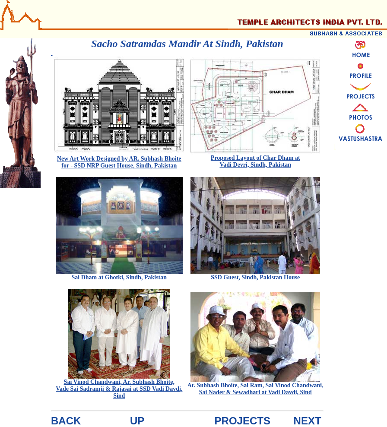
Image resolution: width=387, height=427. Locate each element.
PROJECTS (242, 421)
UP (137, 421)
